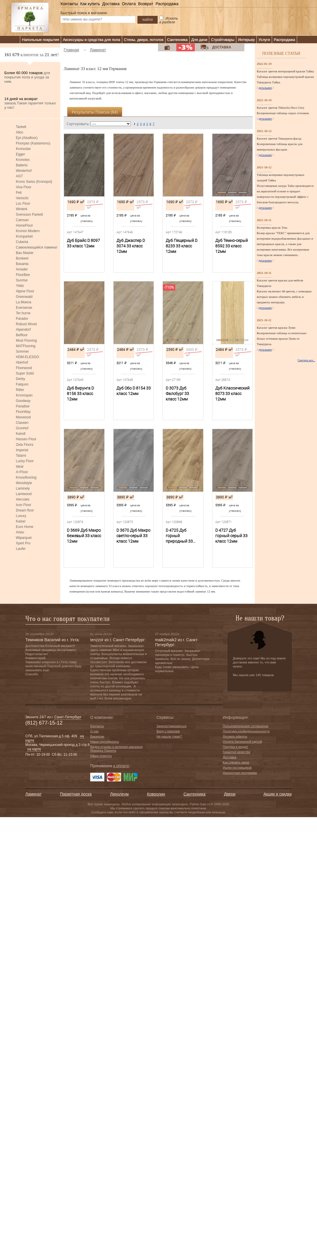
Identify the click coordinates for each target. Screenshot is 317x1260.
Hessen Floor (26, 439)
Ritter (20, 390)
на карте (34, 749)
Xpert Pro (23, 543)
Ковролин (156, 794)
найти (147, 19)
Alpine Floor (25, 291)
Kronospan (24, 395)
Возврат (145, 3)
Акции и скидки (277, 794)
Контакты (69, 3)
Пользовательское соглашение (245, 726)
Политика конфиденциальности (246, 731)
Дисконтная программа (240, 772)
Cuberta (22, 242)
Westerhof (23, 171)
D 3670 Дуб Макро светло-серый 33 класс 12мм (133, 536)
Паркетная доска (76, 794)
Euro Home (24, 527)
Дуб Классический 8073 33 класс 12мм (232, 393)
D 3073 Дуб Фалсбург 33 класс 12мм (177, 393)
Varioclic (22, 198)
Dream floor (25, 510)
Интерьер (246, 39)
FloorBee (23, 275)
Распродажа (167, 3)
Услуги (264, 39)
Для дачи (199, 39)
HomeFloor (24, 225)
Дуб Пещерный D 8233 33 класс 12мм (181, 246)
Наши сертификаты (104, 741)
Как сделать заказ (236, 762)
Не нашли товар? (169, 736)
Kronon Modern (28, 231)
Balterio (22, 165)
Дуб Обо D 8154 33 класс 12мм (133, 391)
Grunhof (22, 428)
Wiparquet (24, 538)
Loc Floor (23, 204)
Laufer (21, 549)
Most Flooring (26, 340)
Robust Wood (26, 324)
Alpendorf (23, 330)
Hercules (22, 499)
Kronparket (24, 236)
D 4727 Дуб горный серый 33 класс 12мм (231, 536)
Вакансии (97, 736)
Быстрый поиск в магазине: (84, 13)
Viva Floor (23, 187)
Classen (22, 423)
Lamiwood (24, 494)
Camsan (22, 220)
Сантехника (177, 39)
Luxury (21, 516)
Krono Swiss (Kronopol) (34, 182)
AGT (19, 176)
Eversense (24, 308)
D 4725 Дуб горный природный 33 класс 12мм (179, 536)
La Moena (23, 302)
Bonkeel (22, 258)
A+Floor (22, 472)
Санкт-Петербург (67, 717)
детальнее (265, 87)
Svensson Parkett (29, 214)
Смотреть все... (306, 360)
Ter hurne (23, 313)
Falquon (22, 384)
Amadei (22, 269)
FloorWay (23, 412)
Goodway (23, 401)
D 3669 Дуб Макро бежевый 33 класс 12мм (84, 536)
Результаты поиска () (95, 112)
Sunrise (22, 280)
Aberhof (22, 362)
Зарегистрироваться (171, 726)
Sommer (22, 351)
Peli (19, 193)
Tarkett (21, 127)
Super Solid (25, 373)
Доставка (111, 3)
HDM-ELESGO (27, 357)
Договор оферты (235, 736)
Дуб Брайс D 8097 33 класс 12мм (83, 243)
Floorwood (24, 368)
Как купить (90, 3)
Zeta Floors (24, 445)
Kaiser (21, 521)
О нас (94, 731)
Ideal (19, 466)
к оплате (121, 765)
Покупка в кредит (235, 747)
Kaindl (20, 434)
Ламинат (33, 794)
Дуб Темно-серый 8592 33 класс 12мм (231, 246)
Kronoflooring (26, 477)
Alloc (19, 132)
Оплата (129, 3)
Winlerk (21, 209)
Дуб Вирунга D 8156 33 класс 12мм (80, 393)
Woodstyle (24, 483)
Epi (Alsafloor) (26, 138)
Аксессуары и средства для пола (91, 39)
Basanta (22, 264)
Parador (22, 319)
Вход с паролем (168, 731)
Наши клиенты (101, 755)
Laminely (23, 488)
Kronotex (23, 160)
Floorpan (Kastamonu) (33, 143)
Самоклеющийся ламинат (37, 247)
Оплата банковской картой (242, 741)
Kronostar (23, 149)
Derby (20, 379)
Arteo (20, 532)
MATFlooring (25, 346)
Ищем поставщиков (237, 767)
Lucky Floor (25, 461)
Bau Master (24, 253)
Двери (229, 794)
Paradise (22, 406)
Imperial (22, 450)
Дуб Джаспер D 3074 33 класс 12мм (130, 246)
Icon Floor (23, 505)
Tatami (21, 456)
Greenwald (24, 297)
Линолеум (119, 794)
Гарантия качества (236, 752)
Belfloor (22, 335)
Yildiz (20, 286)
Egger (20, 154)
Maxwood (23, 417)
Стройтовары (222, 39)
